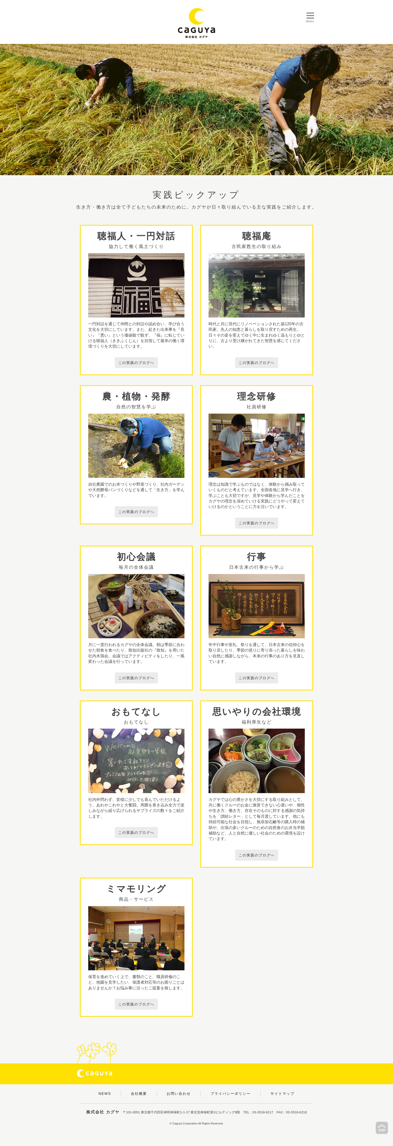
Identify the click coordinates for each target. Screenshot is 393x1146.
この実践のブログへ (136, 363)
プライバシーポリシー (231, 1094)
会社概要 (139, 1094)
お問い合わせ (179, 1094)
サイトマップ (282, 1094)
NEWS (105, 1094)
